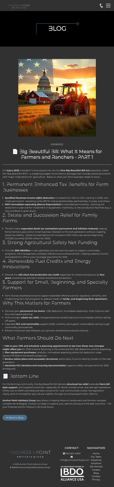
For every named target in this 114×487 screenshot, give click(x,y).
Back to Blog (14, 417)
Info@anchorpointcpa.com (74, 460)
